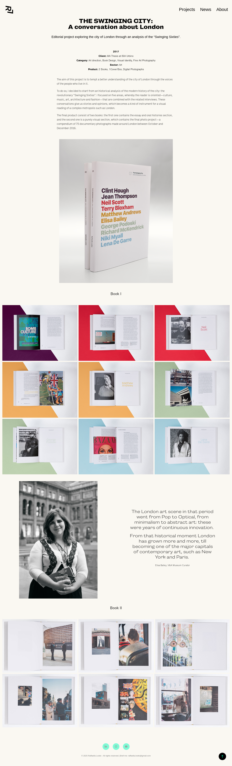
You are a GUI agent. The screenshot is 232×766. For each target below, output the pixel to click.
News (205, 9)
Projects (187, 9)
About (222, 9)
